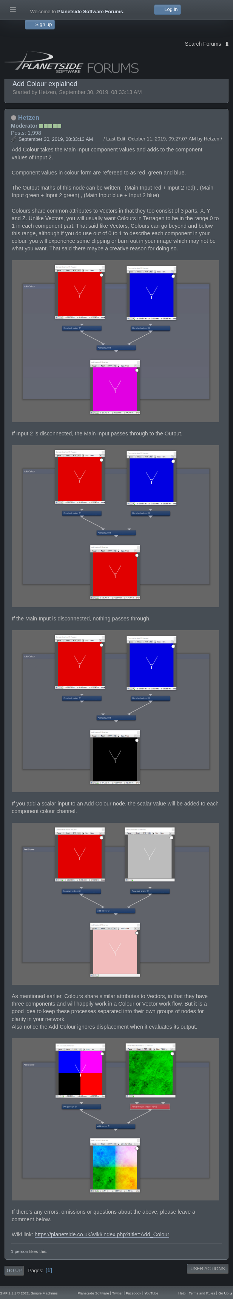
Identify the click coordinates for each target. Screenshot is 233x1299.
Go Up (14, 1270)
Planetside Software (93, 1293)
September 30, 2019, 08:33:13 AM (56, 139)
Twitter (117, 1293)
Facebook (133, 1293)
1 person (19, 1251)
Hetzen (29, 117)
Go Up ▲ (225, 1293)
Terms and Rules (202, 1293)
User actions (207, 1268)
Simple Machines (44, 1293)
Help (181, 1293)
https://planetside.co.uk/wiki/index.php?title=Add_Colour (102, 1234)
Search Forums (206, 43)
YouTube (151, 1293)
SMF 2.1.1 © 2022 (14, 1293)
